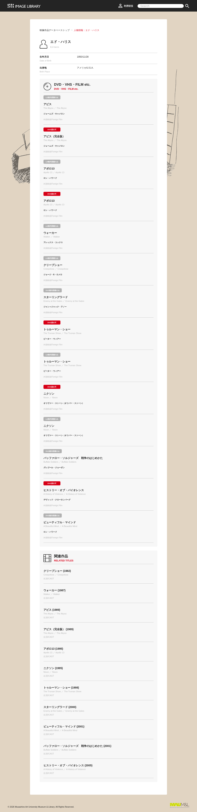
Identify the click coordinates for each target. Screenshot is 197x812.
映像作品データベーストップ (55, 30)
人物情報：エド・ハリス (86, 30)
